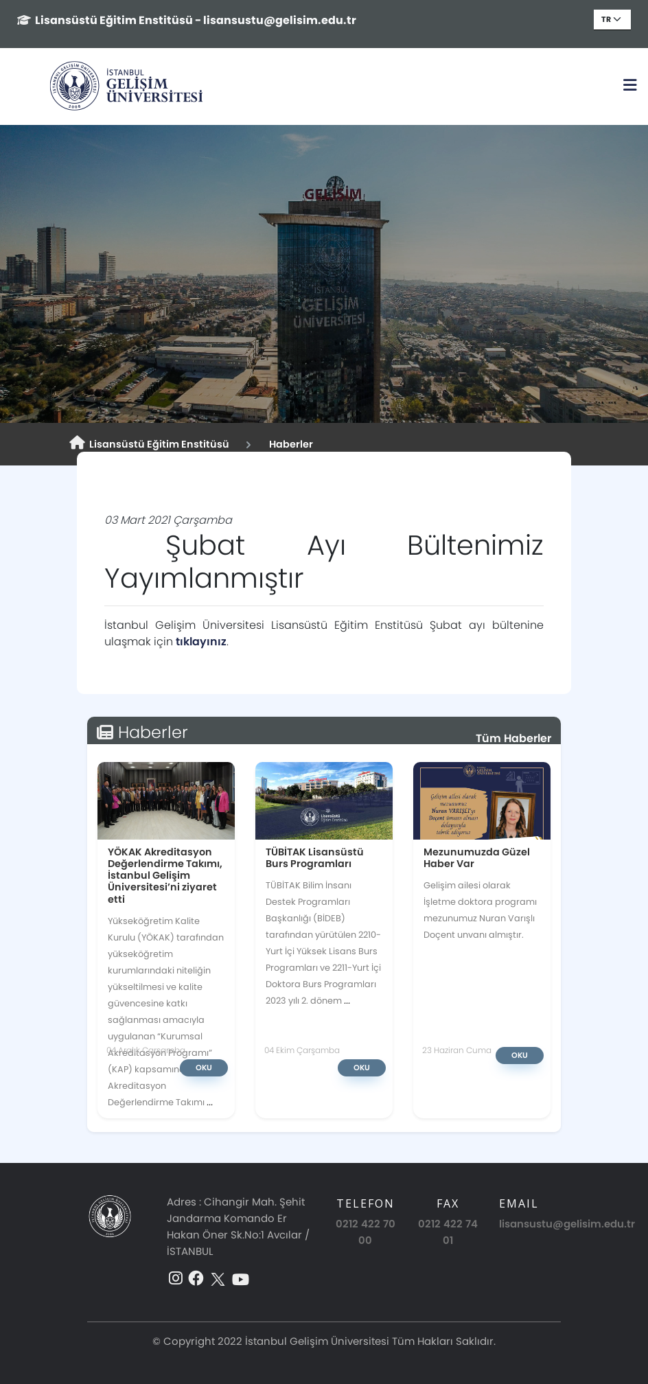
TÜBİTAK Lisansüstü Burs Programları (315, 857)
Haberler (289, 444)
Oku (204, 1067)
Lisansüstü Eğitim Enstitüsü (149, 443)
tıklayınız (201, 641)
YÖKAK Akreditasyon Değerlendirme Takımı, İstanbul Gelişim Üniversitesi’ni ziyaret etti (165, 875)
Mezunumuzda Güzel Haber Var (477, 857)
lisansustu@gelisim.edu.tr (567, 1223)
